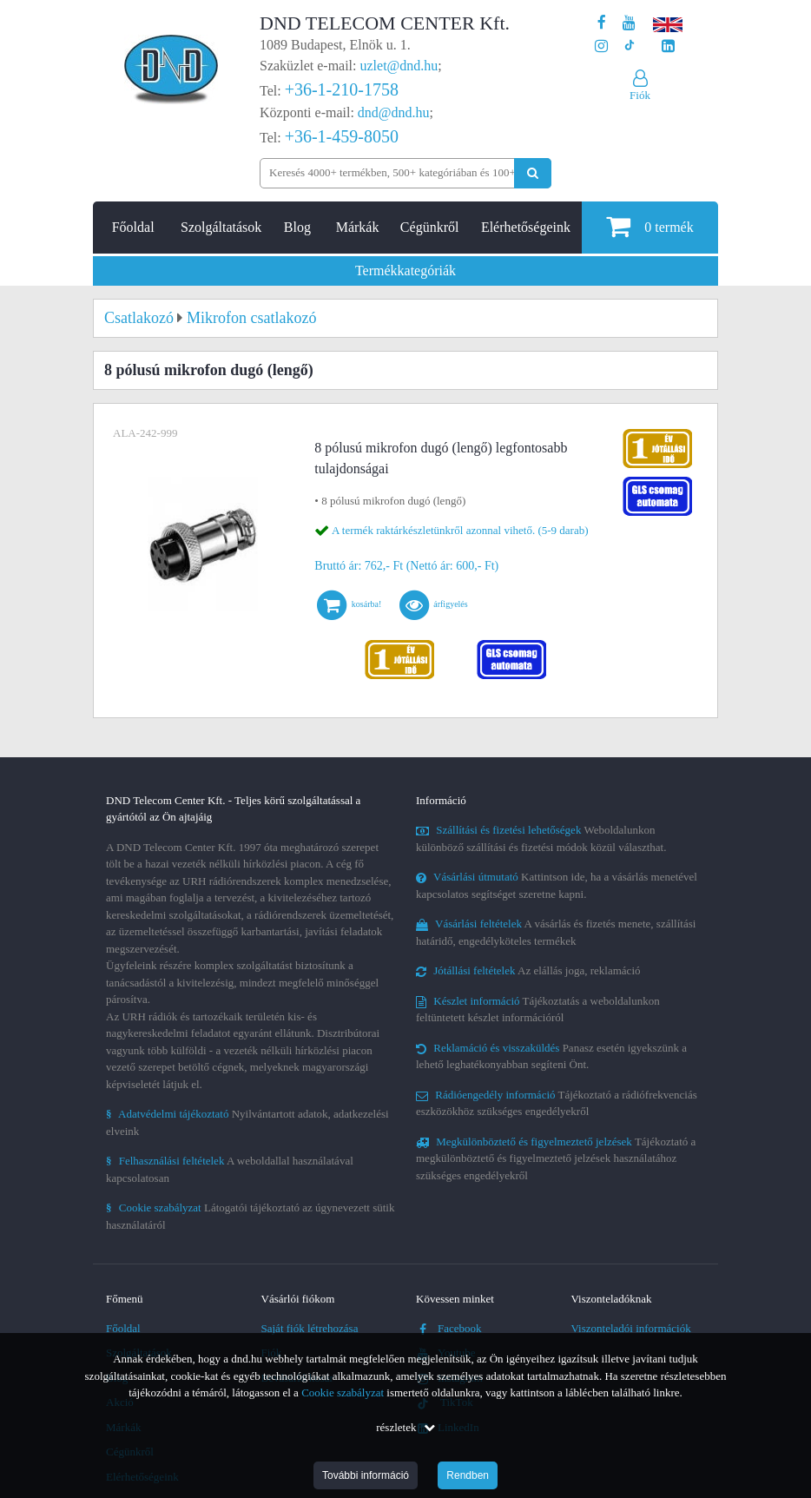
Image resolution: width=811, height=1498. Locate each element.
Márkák (357, 227)
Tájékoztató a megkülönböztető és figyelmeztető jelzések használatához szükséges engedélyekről (556, 1158)
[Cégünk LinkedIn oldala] (668, 46)
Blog (297, 227)
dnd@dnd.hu (394, 112)
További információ (365, 1475)
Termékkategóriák (405, 270)
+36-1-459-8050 (342, 136)
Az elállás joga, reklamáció (528, 970)
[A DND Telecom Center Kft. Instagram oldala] (601, 46)
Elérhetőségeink (525, 227)
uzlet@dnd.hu (399, 65)
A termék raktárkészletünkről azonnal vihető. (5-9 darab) (460, 530)
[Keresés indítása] (532, 173)
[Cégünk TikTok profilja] (629, 46)
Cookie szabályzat (342, 1392)
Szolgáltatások (221, 227)
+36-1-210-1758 (342, 89)
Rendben (467, 1475)
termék (649, 226)
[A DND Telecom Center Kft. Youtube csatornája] (629, 23)
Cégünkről (429, 227)
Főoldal (133, 227)
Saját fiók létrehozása (310, 1328)
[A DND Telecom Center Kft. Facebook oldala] (601, 23)
